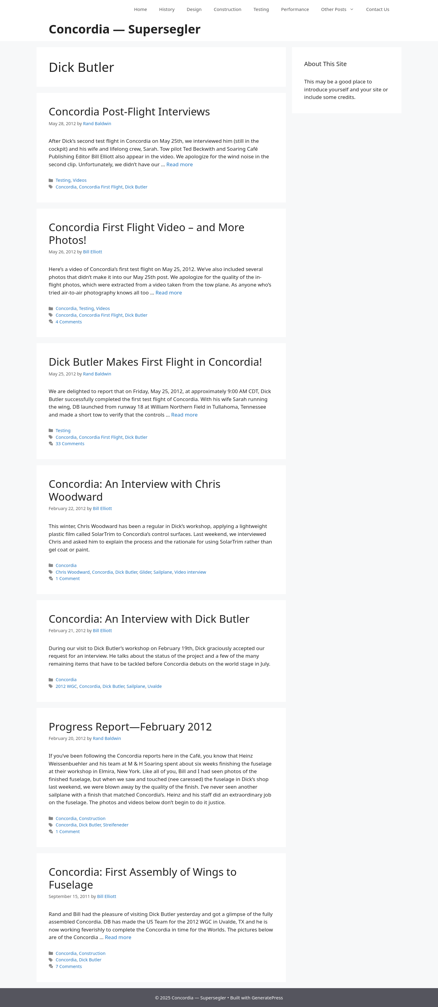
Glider (145, 572)
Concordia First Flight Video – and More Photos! (147, 233)
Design (194, 9)
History (167, 9)
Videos (80, 180)
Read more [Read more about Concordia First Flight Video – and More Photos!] (168, 292)
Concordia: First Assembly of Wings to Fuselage (143, 878)
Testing (261, 9)
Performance (295, 9)
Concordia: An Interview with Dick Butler (149, 618)
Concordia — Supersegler (124, 28)
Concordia (66, 187)
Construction (228, 9)
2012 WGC (66, 686)
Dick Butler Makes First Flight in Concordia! (155, 361)
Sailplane (163, 572)
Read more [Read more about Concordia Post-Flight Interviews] (179, 164)
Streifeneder (116, 825)
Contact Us (377, 9)
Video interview (190, 572)
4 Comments (69, 322)
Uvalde (155, 686)
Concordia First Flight (101, 187)
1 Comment (68, 578)
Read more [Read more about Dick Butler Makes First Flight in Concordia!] (184, 414)
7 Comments (69, 966)
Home (140, 9)
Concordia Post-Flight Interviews (129, 111)
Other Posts (340, 9)
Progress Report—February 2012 (130, 726)
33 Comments (70, 443)
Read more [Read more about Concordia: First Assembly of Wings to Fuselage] (118, 937)
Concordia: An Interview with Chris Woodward (135, 490)
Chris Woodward (73, 572)
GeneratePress (267, 998)
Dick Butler (136, 187)
